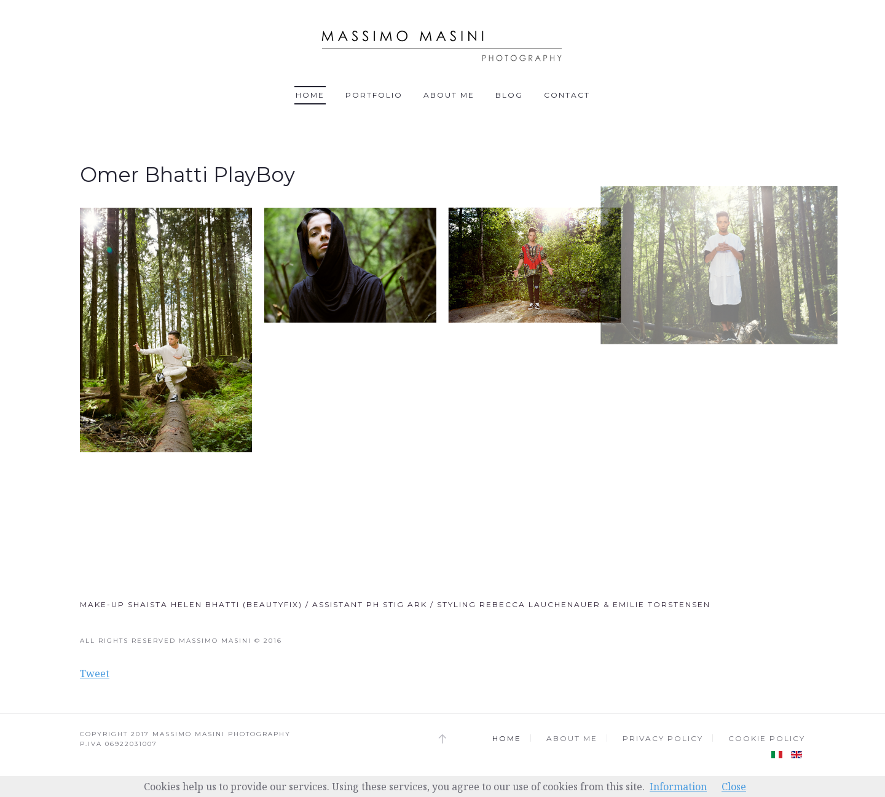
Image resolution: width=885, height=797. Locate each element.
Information (678, 786)
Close (734, 786)
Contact (567, 95)
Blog (509, 95)
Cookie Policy (766, 738)
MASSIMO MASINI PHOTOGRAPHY (221, 734)
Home (310, 95)
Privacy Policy (663, 738)
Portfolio (374, 95)
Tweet (94, 673)
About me (448, 95)
